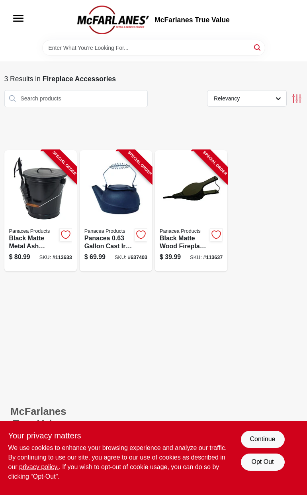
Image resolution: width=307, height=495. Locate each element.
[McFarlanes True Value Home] (113, 20)
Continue (262, 439)
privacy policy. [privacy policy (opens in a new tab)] (39, 467)
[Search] (258, 47)
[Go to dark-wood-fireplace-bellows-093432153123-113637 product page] (191, 211)
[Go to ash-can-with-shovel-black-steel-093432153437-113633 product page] (40, 211)
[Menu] (18, 18)
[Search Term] (153, 48)
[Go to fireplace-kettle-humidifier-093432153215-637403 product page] (116, 211)
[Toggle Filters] (296, 98)
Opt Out (262, 461)
